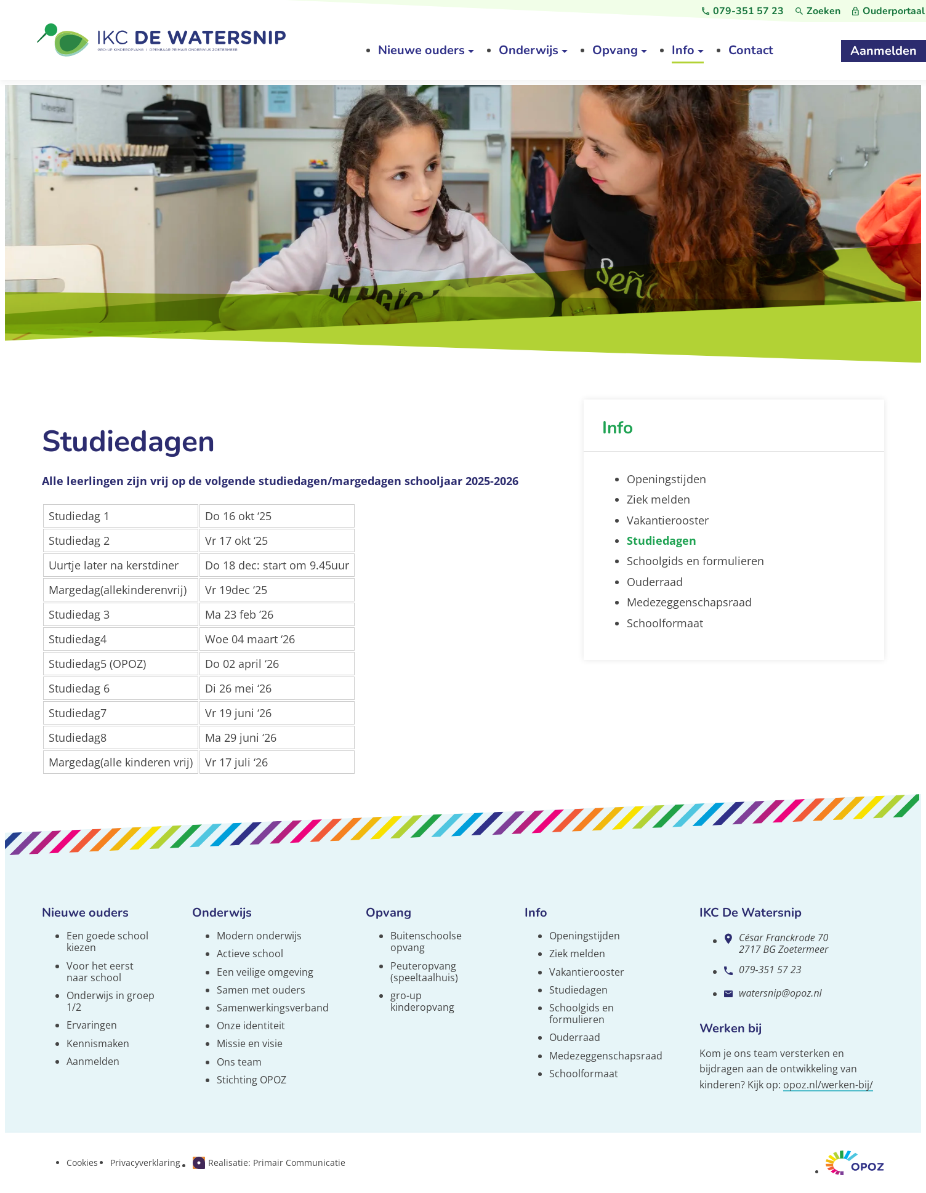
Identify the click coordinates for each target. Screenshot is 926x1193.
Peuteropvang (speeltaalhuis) (424, 971)
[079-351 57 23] (743, 11)
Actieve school (250, 953)
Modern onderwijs (259, 935)
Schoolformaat (583, 1073)
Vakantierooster (586, 972)
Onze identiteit (251, 1025)
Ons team (239, 1062)
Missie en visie (250, 1043)
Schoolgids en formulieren (581, 1013)
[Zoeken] (818, 11)
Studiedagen (578, 990)
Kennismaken (97, 1043)
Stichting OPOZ (251, 1080)
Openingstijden (584, 935)
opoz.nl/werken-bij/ (828, 1084)
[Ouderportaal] (888, 11)
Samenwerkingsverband (273, 1007)
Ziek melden (577, 953)
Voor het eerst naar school (100, 971)
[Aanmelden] (883, 51)
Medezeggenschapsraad (605, 1055)
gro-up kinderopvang (422, 1001)
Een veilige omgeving (265, 972)
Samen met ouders (261, 990)
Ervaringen (91, 1025)
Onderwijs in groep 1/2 (110, 1001)
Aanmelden (92, 1061)
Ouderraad (574, 1037)
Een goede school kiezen (107, 941)
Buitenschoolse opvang (426, 941)
